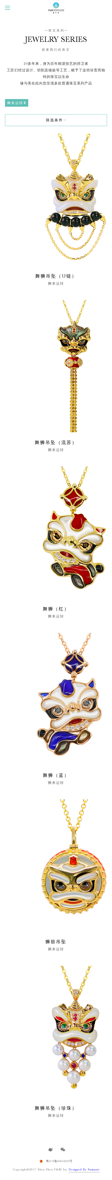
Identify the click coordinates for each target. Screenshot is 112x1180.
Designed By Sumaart (84, 1169)
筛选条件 (54, 120)
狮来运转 (15, 103)
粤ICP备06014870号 (59, 1161)
